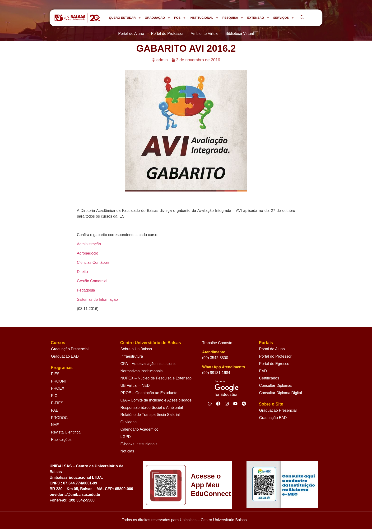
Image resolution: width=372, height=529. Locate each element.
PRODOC (59, 418)
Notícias (127, 451)
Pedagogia (86, 290)
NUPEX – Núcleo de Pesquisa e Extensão (156, 378)
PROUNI (58, 381)
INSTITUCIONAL (204, 18)
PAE (54, 410)
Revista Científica (66, 432)
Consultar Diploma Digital (280, 393)
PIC (54, 396)
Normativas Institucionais (142, 371)
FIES (55, 374)
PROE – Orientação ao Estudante (149, 393)
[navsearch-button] (302, 18)
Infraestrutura (132, 356)
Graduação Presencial (69, 349)
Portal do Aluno (272, 349)
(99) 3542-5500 (215, 358)
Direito (82, 272)
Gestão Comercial (92, 281)
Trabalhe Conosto (217, 343)
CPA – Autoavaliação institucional (149, 364)
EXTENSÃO (258, 18)
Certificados (269, 378)
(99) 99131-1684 (216, 373)
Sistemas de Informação (97, 299)
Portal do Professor (275, 356)
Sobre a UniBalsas (136, 349)
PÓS (180, 18)
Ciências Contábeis (93, 262)
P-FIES (57, 403)
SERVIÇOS (283, 18)
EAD (263, 371)
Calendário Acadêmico (139, 429)
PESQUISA (232, 18)
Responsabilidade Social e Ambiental (152, 408)
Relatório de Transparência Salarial (150, 415)
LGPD (126, 437)
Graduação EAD (65, 356)
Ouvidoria (129, 422)
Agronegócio (87, 253)
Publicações (61, 440)
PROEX (57, 388)
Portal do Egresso (274, 364)
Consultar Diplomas (275, 385)
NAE (55, 425)
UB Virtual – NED (135, 385)
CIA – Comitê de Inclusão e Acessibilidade (156, 400)
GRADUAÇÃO (157, 18)
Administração (89, 244)
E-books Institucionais (139, 444)
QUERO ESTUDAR (125, 18)
